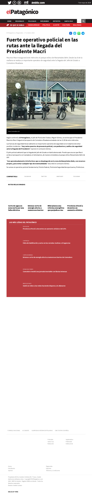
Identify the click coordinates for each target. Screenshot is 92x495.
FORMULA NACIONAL (14, 430)
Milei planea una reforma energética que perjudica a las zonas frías (56, 209)
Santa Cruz (68, 21)
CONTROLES (26, 240)
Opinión (10, 470)
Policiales (32, 21)
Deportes (56, 21)
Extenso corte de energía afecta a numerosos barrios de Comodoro (35, 209)
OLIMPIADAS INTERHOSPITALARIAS (42, 430)
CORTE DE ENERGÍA (28, 255)
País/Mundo (44, 21)
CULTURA (66, 25)
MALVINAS (77, 25)
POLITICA (46, 25)
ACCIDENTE (25, 430)
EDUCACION (26, 226)
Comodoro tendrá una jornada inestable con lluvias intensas (45, 272)
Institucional (69, 444)
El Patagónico (11, 33)
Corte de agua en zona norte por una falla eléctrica (16, 208)
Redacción (51, 444)
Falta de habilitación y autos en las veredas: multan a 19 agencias (46, 243)
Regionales (19, 21)
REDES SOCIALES (27, 283)
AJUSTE (56, 25)
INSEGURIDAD (33, 25)
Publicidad (69, 442)
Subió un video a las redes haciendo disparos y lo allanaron (44, 286)
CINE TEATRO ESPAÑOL (62, 430)
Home (9, 21)
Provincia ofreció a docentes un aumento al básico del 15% (75, 209)
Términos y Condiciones (53, 470)
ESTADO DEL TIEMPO (28, 269)
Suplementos (69, 439)
